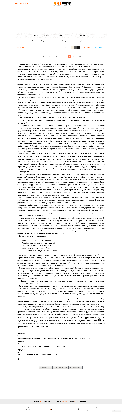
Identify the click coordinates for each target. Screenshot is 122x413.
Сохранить (98, 47)
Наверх (116, 411)
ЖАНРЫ (36, 35)
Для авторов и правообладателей (87, 408)
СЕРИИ (71, 35)
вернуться (21, 333)
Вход (16, 3)
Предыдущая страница (60, 367)
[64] (78, 317)
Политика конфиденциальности (87, 410)
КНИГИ (59, 35)
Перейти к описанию (45, 367)
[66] (47, 326)
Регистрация (24, 3)
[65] (99, 320)
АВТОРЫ (47, 35)
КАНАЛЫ (83, 35)
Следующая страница (75, 367)
